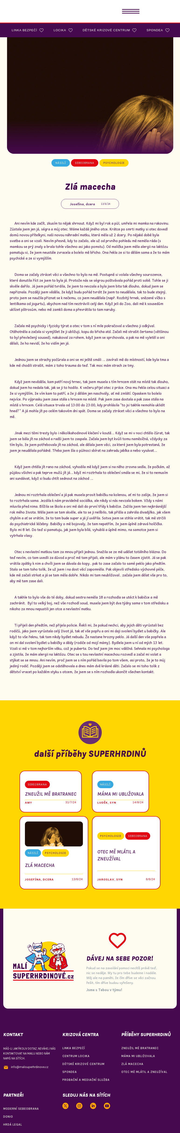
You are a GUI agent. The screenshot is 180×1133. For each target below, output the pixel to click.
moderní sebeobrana (21, 1108)
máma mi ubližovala (138, 1056)
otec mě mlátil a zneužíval (144, 1072)
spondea (69, 1072)
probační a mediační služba (86, 1080)
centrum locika (76, 1056)
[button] (131, 11)
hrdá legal (12, 1124)
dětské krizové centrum (83, 1064)
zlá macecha (132, 1064)
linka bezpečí (73, 1048)
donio (8, 1116)
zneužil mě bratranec (140, 1048)
